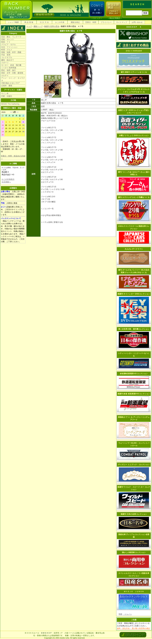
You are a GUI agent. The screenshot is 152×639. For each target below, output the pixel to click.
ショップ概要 (13, 22)
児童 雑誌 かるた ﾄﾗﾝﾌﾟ (10, 83)
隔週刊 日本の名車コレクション (134, 514)
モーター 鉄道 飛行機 (11, 65)
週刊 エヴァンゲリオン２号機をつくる (133, 197)
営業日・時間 (90, 22)
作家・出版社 (6, 96)
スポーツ (4, 63)
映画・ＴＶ (5, 42)
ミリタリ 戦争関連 (8, 68)
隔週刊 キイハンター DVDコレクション (134, 294)
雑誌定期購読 (114, 18)
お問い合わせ (137, 22)
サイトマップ (121, 22)
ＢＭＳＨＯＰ (46, 633)
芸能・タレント (7, 39)
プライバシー (106, 22)
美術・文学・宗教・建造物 (12, 73)
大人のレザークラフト (134, 249)
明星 (120, 614)
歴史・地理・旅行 (8, 70)
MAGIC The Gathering (10, 104)
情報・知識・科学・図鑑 (11, 52)
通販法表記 (75, 22)
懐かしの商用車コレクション (134, 552)
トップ (29, 26)
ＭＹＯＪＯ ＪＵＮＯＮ (134, 591)
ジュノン (127, 614)
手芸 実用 (5, 55)
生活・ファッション (9, 47)
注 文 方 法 (44, 22)
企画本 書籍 (6, 86)
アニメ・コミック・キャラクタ (13, 79)
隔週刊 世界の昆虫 (51, 26)
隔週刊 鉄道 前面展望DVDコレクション (134, 394)
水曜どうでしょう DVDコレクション (134, 135)
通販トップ (38, 26)
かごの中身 (59, 22)
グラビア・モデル (8, 44)
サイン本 (4, 93)
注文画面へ (6, 182)
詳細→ (20, 108)
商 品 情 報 (28, 22)
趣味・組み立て (7, 60)
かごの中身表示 (8, 179)
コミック (96, 18)
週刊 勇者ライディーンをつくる (134, 72)
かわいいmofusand (134, 51)
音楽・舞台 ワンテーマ (11, 37)
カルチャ (4, 75)
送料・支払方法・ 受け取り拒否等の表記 (133, 628)
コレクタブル (6, 57)
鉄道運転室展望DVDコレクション (133, 374)
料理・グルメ (6, 50)
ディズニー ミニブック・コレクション (133, 464)
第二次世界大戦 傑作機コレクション (133, 329)
